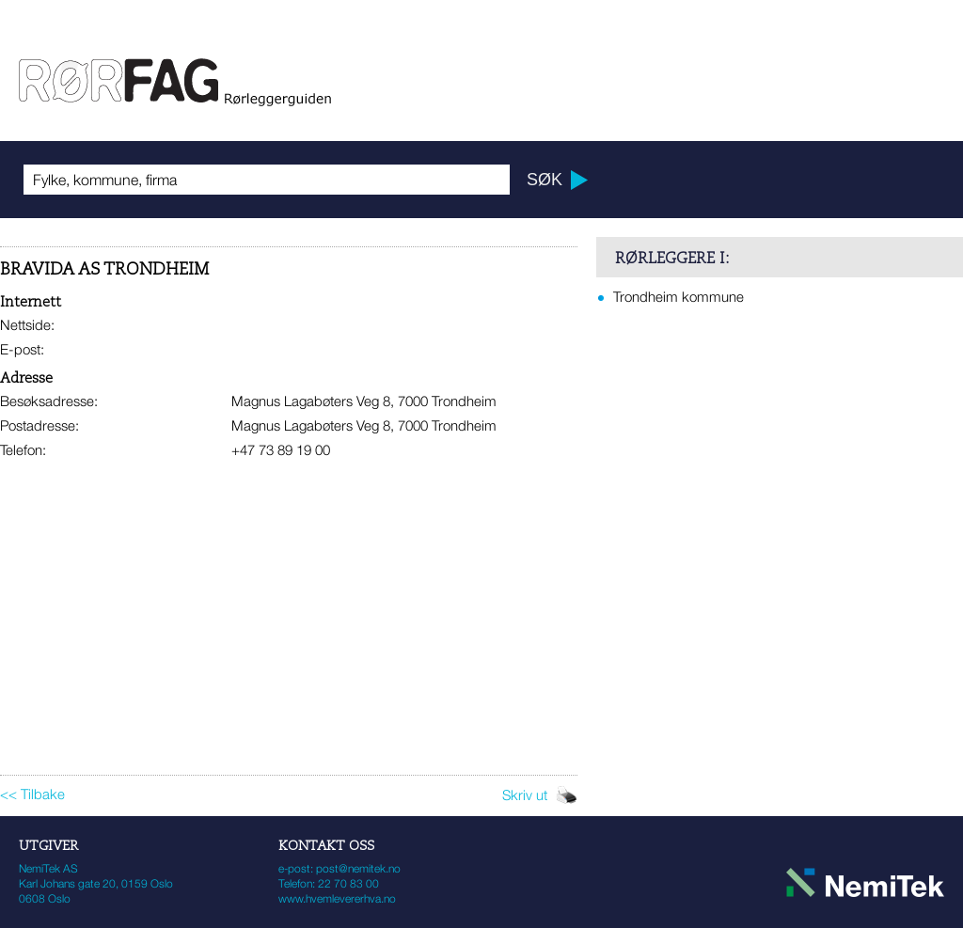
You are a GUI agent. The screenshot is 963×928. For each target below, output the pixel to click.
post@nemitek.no (358, 868)
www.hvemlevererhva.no (337, 898)
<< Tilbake (32, 793)
